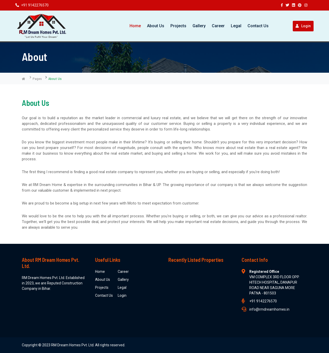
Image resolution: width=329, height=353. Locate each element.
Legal (236, 25)
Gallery (199, 25)
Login (303, 26)
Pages (37, 78)
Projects (178, 25)
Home (135, 25)
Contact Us (258, 25)
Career (218, 25)
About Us (155, 25)
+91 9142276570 (32, 5)
